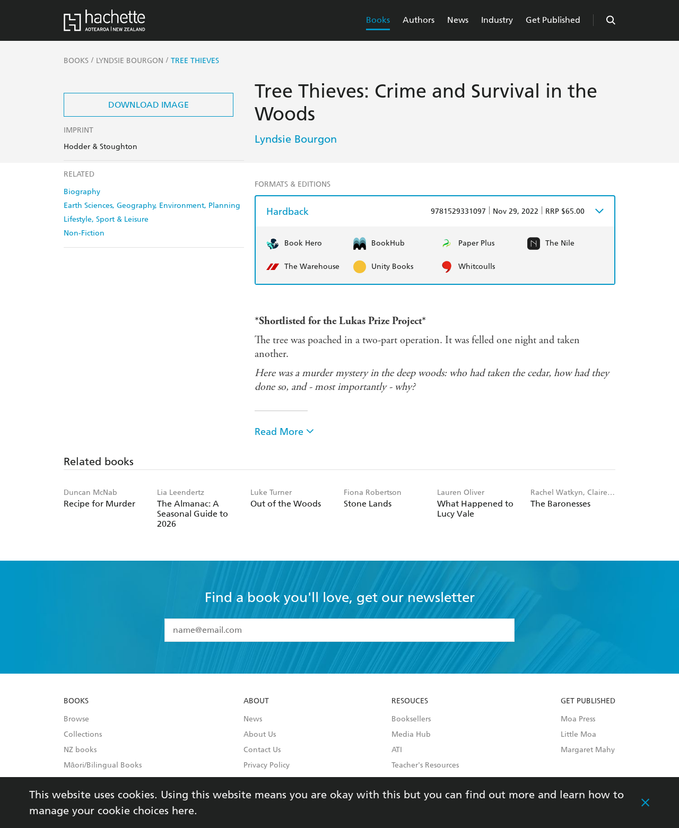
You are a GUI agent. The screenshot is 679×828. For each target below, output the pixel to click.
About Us (259, 734)
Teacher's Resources (425, 765)
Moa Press (578, 719)
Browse (76, 719)
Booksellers (411, 719)
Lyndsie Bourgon (296, 139)
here (183, 810)
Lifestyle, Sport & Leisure (106, 219)
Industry (497, 20)
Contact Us (262, 750)
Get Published (553, 20)
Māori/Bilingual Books (103, 765)
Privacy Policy (266, 765)
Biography (82, 191)
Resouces (409, 701)
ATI (396, 750)
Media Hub (411, 734)
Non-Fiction (84, 233)
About (256, 701)
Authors (418, 20)
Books (378, 20)
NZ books (80, 750)
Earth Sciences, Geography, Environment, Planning (152, 205)
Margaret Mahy (588, 750)
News (457, 20)
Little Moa (578, 734)
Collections (83, 734)
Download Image (148, 105)
